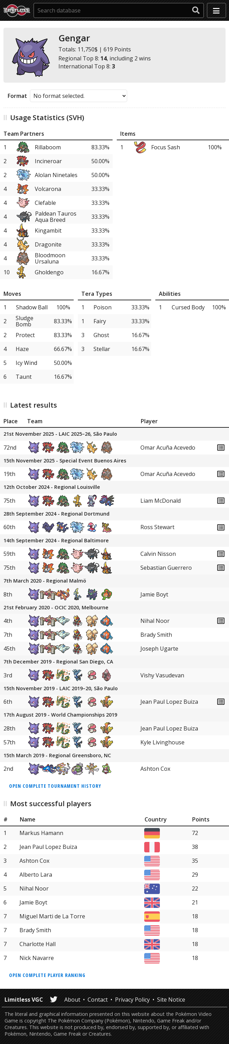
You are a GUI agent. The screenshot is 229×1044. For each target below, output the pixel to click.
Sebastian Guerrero (166, 567)
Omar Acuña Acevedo (167, 447)
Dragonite (48, 244)
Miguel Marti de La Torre (52, 916)
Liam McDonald (160, 500)
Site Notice (171, 999)
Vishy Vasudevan (162, 675)
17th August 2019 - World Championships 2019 (60, 715)
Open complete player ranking (47, 975)
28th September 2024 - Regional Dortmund (56, 514)
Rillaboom (48, 147)
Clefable (45, 203)
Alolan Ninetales (56, 175)
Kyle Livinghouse (162, 742)
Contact (98, 999)
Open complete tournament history (55, 786)
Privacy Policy (132, 999)
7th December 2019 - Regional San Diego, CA (58, 662)
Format (17, 96)
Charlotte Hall (37, 944)
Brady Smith (156, 634)
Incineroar (48, 161)
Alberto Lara (35, 874)
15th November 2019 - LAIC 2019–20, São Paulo (60, 689)
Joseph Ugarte (159, 648)
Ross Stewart (157, 527)
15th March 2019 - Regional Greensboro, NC (57, 756)
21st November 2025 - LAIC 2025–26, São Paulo (60, 434)
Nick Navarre (36, 958)
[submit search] (196, 10)
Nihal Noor (155, 621)
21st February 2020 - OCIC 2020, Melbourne (55, 608)
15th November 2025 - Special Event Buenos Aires (64, 461)
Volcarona (48, 189)
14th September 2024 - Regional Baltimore (56, 541)
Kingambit (48, 230)
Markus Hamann (41, 833)
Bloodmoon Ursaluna (50, 258)
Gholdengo (49, 272)
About (72, 999)
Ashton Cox (155, 768)
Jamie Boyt (154, 594)
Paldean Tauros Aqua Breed (55, 217)
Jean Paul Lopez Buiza (169, 701)
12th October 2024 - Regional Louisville (51, 487)
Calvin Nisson (158, 554)
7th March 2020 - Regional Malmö (44, 581)
